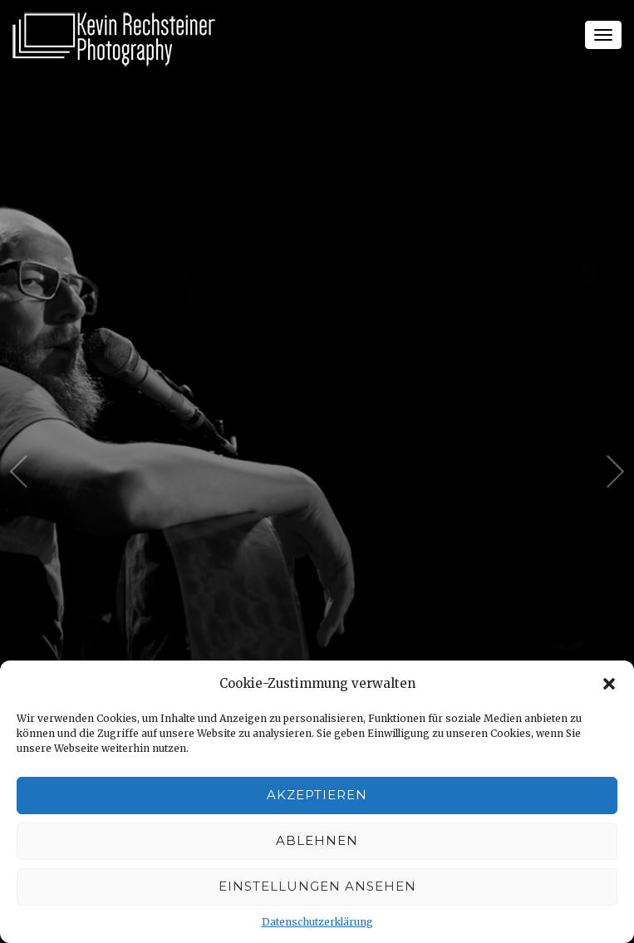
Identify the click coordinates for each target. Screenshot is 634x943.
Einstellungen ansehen (317, 886)
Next (616, 472)
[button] (609, 683)
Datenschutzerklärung (317, 922)
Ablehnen (317, 840)
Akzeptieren (317, 795)
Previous (18, 472)
